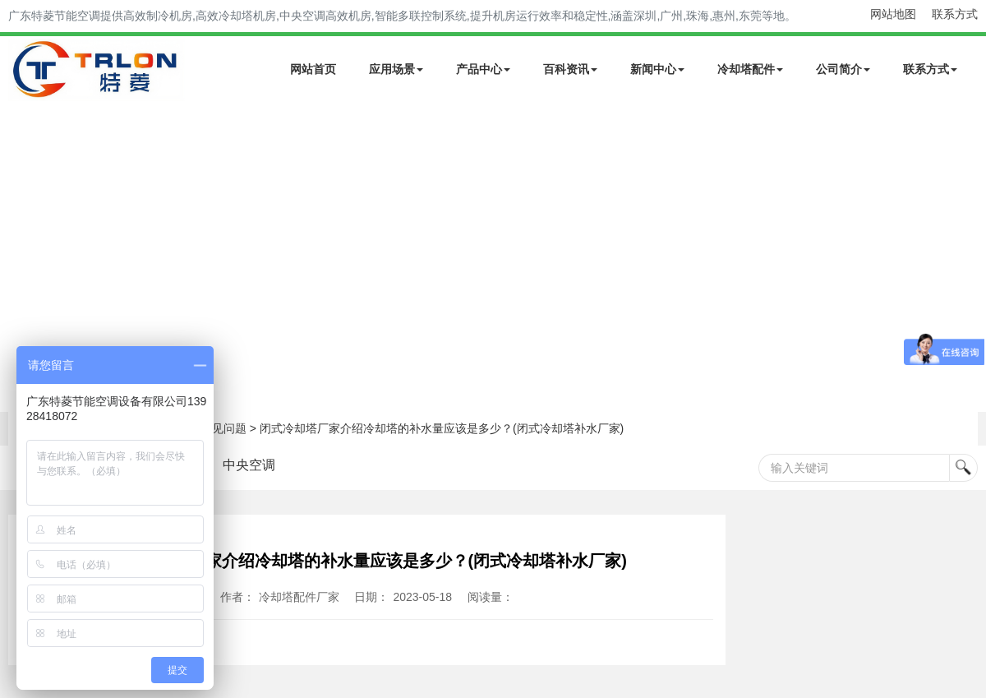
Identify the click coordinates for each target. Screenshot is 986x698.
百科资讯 (570, 69)
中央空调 (249, 465)
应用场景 (396, 69)
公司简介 (843, 69)
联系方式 (955, 14)
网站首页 (313, 69)
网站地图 (893, 14)
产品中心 (483, 69)
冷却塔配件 (750, 69)
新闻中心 (657, 69)
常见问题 (223, 428)
